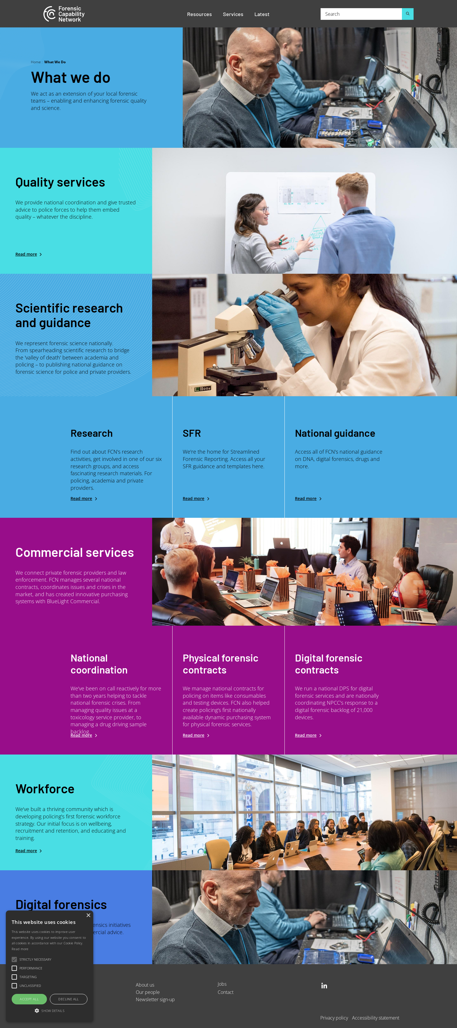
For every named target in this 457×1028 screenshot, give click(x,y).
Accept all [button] (29, 999)
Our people (148, 992)
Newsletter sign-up (155, 999)
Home (36, 61)
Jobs (222, 984)
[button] (49, 1011)
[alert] (49, 966)
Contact (225, 992)
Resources (199, 13)
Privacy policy (334, 1018)
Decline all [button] (68, 999)
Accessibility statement (375, 1018)
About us (145, 985)
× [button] (88, 915)
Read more (26, 254)
